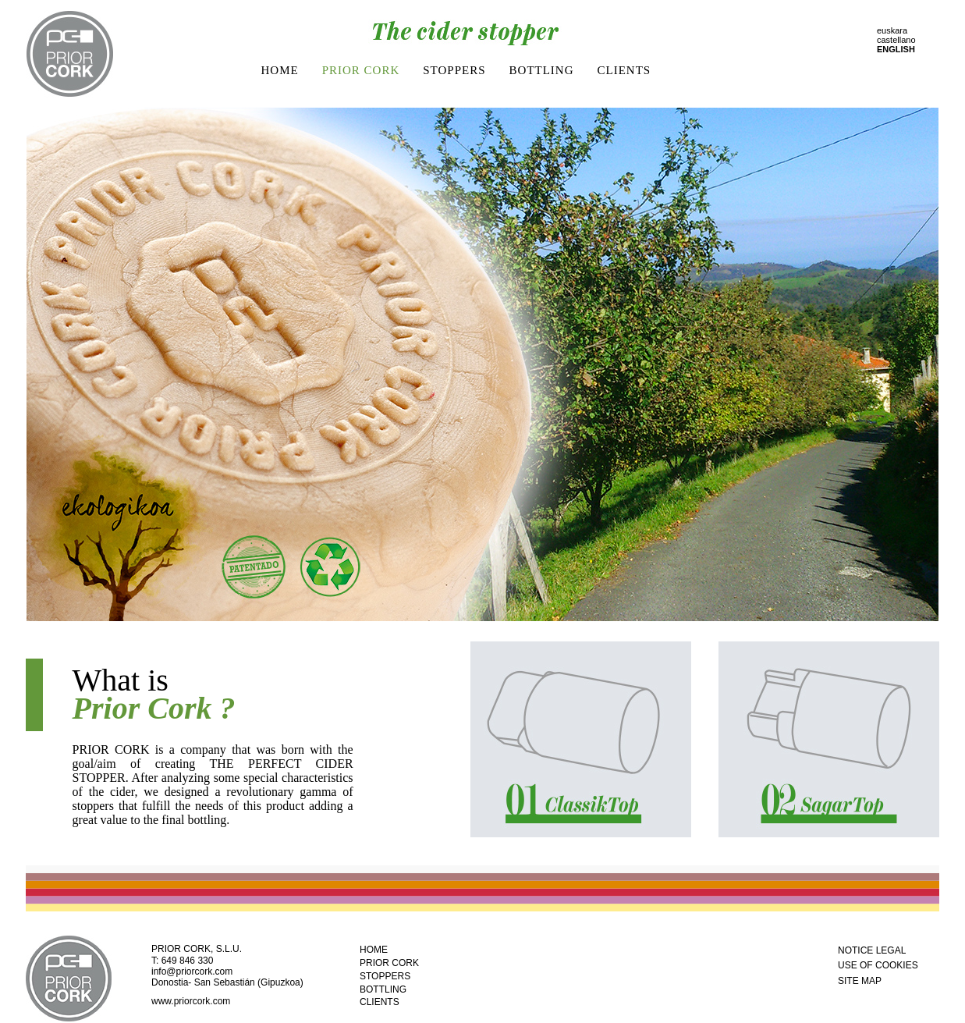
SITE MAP (860, 980)
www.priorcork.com (190, 1001)
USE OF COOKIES (878, 965)
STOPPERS (454, 70)
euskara (892, 30)
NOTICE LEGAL (872, 950)
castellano (896, 39)
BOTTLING (541, 70)
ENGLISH (896, 49)
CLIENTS (624, 70)
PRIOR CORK (361, 70)
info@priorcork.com (191, 971)
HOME (280, 70)
